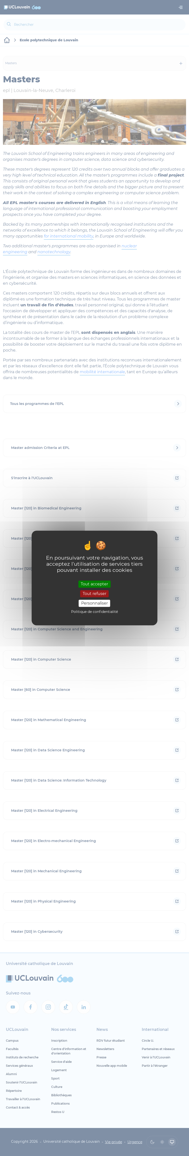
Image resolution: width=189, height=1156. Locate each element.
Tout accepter (94, 584)
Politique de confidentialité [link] (94, 612)
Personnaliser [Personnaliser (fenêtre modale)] (94, 603)
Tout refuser (94, 593)
